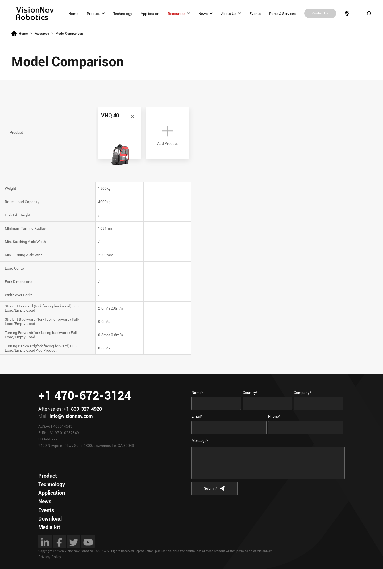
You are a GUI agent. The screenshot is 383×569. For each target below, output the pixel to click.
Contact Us (320, 13)
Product (93, 13)
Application (150, 13)
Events (255, 13)
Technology (122, 13)
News (203, 13)
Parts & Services (282, 13)
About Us (228, 13)
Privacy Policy (49, 557)
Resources (176, 13)
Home (73, 13)
